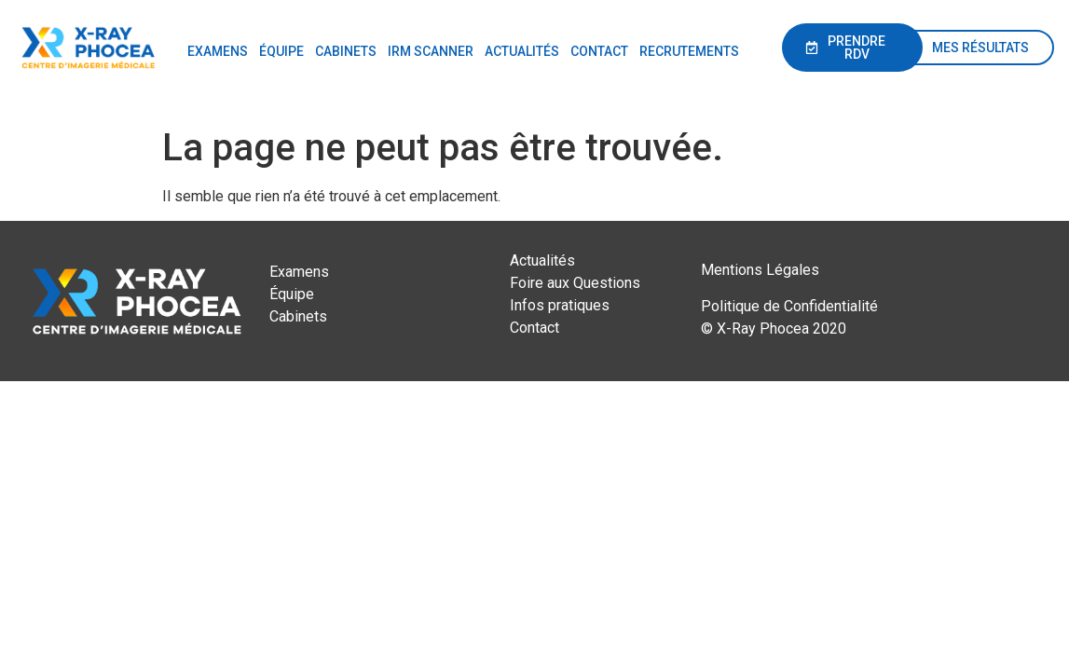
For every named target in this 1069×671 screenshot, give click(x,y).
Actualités (542, 260)
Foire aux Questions (575, 283)
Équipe (291, 294)
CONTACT (599, 51)
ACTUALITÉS (522, 51)
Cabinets (298, 316)
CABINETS (346, 51)
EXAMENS (217, 51)
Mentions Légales (760, 270)
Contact (534, 327)
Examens (299, 272)
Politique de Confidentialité (789, 306)
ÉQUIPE (281, 51)
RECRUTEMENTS (689, 51)
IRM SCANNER (430, 51)
